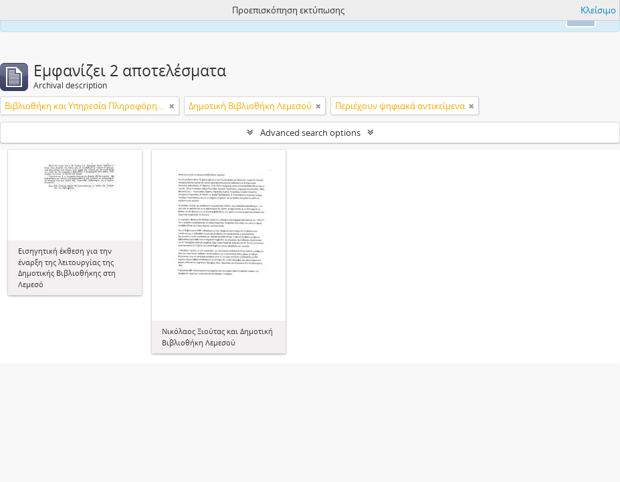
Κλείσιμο (598, 10)
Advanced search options (310, 133)
